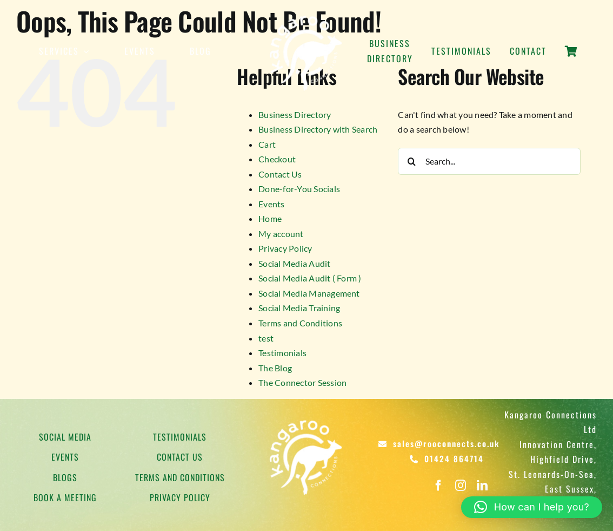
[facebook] (438, 485)
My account (280, 233)
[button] (531, 507)
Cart (267, 144)
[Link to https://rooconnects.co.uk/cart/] (571, 57)
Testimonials (282, 353)
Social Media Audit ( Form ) (309, 278)
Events (271, 204)
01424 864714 (454, 458)
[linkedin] (482, 485)
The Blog (275, 368)
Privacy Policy (285, 248)
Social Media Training (299, 308)
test (266, 338)
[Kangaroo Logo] (306, 15)
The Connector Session (302, 382)
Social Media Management (309, 293)
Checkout (277, 159)
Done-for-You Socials (299, 188)
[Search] (411, 161)
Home (270, 218)
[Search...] (489, 161)
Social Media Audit (294, 263)
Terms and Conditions (300, 323)
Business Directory (294, 114)
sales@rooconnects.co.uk (446, 443)
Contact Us (280, 174)
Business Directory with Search (317, 129)
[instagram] (460, 485)
